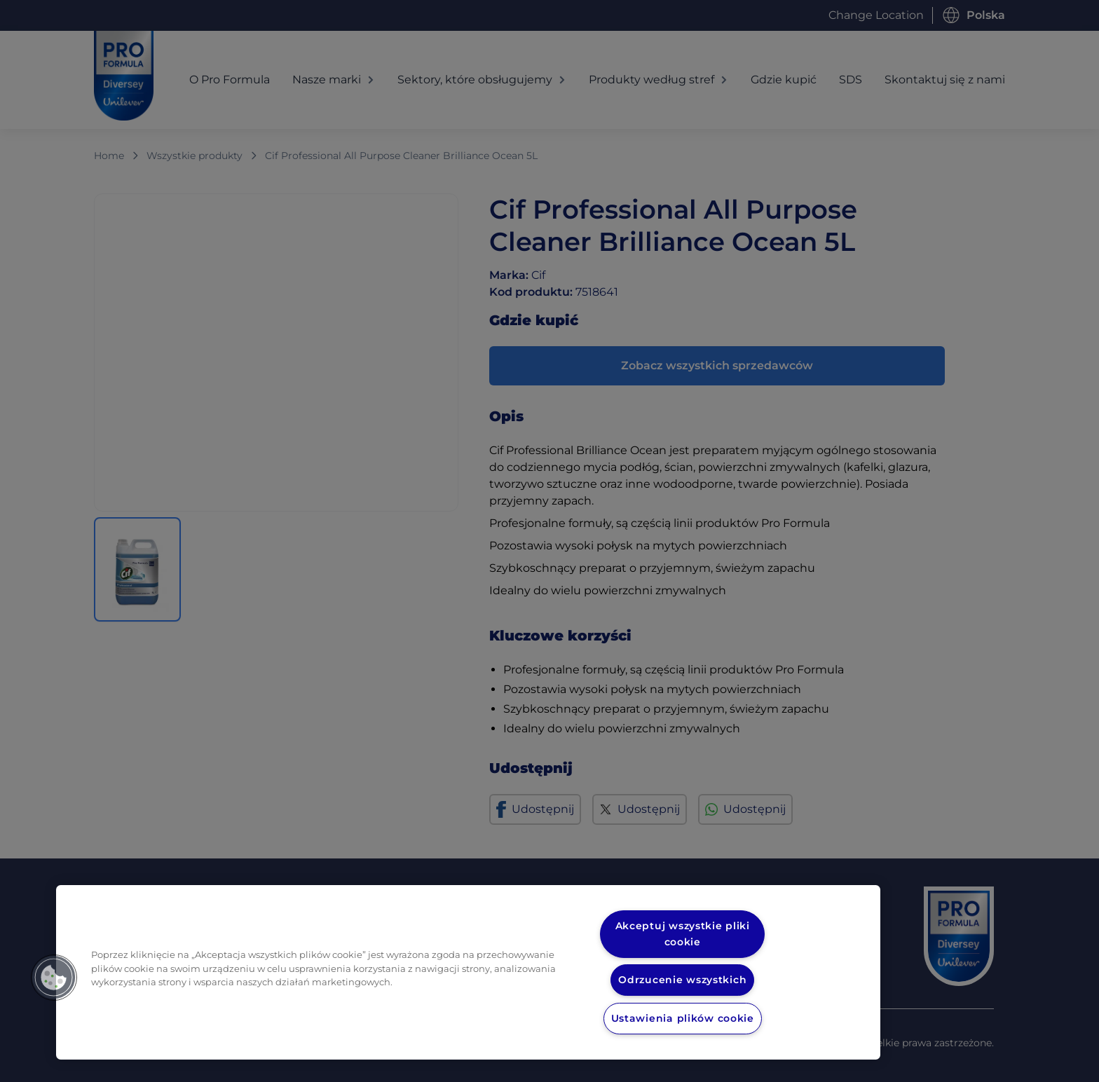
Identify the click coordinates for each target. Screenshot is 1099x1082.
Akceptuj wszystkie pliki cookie (682, 933)
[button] (54, 977)
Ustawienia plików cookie (682, 1018)
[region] (468, 972)
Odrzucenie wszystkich (682, 979)
